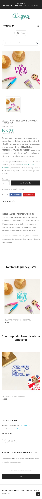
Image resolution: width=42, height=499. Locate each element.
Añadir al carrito (25, 183)
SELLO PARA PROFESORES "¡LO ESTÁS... (17, 320)
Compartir (16, 194)
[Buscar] (21, 42)
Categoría (8, 26)
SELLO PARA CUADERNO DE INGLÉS (13, 396)
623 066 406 (25, 425)
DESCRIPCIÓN (8, 201)
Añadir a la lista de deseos (14, 189)
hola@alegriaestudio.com (21, 429)
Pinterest (29, 194)
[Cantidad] (4, 182)
